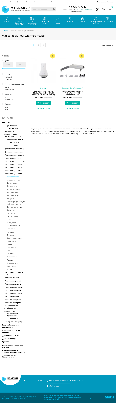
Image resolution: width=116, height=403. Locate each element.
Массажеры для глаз (13, 158)
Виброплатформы (12, 146)
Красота (70, 19)
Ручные (10, 244)
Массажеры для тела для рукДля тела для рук (16, 203)
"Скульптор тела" (13, 177)
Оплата (29, 2)
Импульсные (11, 213)
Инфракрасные (12, 216)
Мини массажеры (13, 226)
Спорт (82, 19)
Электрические (12, 263)
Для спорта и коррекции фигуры (12, 346)
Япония (9, 269)
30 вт (5, 107)
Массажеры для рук (13, 170)
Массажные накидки (13, 290)
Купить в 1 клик (43, 108)
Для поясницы (12, 186)
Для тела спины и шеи (15, 207)
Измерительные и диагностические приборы (14, 351)
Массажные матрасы (13, 287)
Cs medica (7, 80)
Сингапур (10, 254)
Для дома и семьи (45, 20)
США (8, 251)
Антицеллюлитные (14, 180)
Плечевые (10, 235)
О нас (12, 2)
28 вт (5, 110)
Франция (10, 260)
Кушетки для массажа (14, 149)
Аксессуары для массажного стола (12, 135)
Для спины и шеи (13, 195)
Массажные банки (12, 278)
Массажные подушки (13, 293)
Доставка (20, 2)
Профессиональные (14, 238)
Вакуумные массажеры (14, 139)
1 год (5, 97)
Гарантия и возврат (41, 2)
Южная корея (8, 90)
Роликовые (11, 241)
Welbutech (7, 77)
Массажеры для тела (26, 31)
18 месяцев (7, 100)
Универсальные (12, 257)
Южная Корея (12, 266)
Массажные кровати (13, 284)
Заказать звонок (84, 9)
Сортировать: (107, 45)
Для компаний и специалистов (9, 357)
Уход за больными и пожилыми (19, 21)
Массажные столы (12, 296)
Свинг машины (11, 319)
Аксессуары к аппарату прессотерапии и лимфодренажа (13, 313)
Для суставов (11, 198)
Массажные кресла (12, 281)
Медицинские (12, 223)
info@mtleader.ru (76, 12)
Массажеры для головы (14, 161)
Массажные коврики (13, 303)
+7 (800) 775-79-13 (76, 7)
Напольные (11, 229)
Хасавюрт (110, 2)
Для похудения (12, 183)
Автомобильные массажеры (11, 130)
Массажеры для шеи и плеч (13, 273)
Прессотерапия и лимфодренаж (11, 307)
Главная (5, 2)
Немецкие (10, 232)
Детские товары (57, 20)
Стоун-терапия (10, 126)
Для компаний (108, 19)
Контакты (55, 2)
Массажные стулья (12, 299)
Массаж (7, 19)
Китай (5, 87)
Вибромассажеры (12, 142)
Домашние (11, 210)
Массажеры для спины (14, 155)
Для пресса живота (14, 189)
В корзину (43, 103)
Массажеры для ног (13, 167)
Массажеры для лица (13, 164)
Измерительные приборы (96, 20)
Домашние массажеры (13, 152)
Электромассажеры (13, 322)
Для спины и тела (13, 192)
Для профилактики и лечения (32, 21)
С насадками (11, 247)
